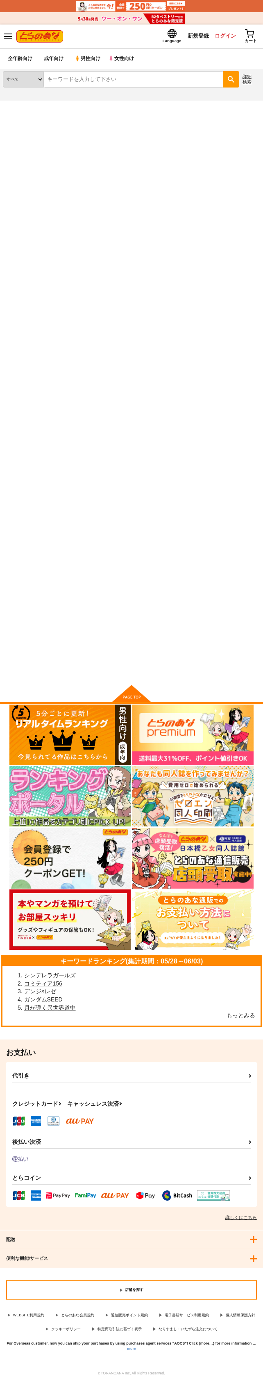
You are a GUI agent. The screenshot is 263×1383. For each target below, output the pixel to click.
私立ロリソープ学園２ (117, 587)
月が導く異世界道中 (50, 1008)
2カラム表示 (238, 209)
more (131, 1349)
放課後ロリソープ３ (27, 366)
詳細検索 (247, 79)
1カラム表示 (252, 209)
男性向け (88, 59)
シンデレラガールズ (50, 975)
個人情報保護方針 (240, 1315)
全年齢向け (20, 59)
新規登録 (194, 36)
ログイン (222, 36)
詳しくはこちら (241, 1217)
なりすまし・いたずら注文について (188, 1330)
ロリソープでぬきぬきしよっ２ (216, 588)
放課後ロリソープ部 (203, 367)
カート (43, 440)
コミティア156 (43, 984)
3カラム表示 (224, 209)
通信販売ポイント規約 (129, 1315)
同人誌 (48, 105)
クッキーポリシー (66, 1330)
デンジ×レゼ (40, 992)
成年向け (54, 59)
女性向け (123, 59)
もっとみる (241, 1016)
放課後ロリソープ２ (115, 366)
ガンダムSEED (43, 1000)
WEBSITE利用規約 (29, 1315)
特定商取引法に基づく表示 (119, 1330)
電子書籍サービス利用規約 (187, 1315)
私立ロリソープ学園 (27, 587)
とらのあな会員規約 (77, 1315)
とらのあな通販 (19, 105)
